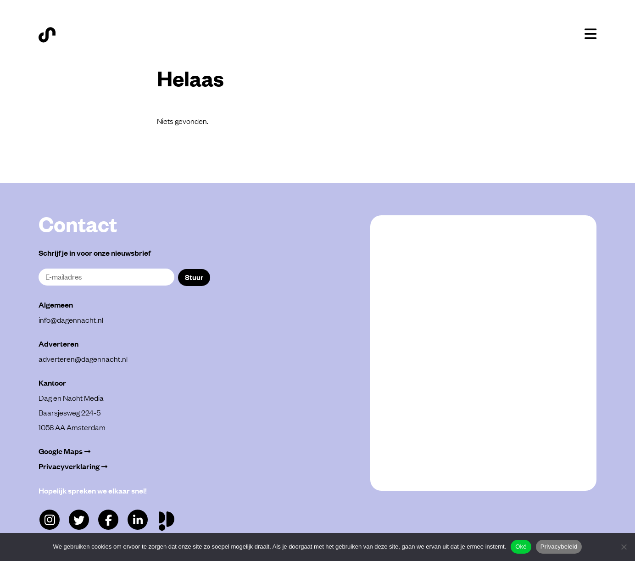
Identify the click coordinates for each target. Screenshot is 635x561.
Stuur (194, 277)
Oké (521, 546)
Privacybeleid (559, 546)
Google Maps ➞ (65, 451)
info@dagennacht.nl (71, 319)
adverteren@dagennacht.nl (83, 358)
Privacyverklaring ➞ (73, 466)
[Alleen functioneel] (623, 546)
